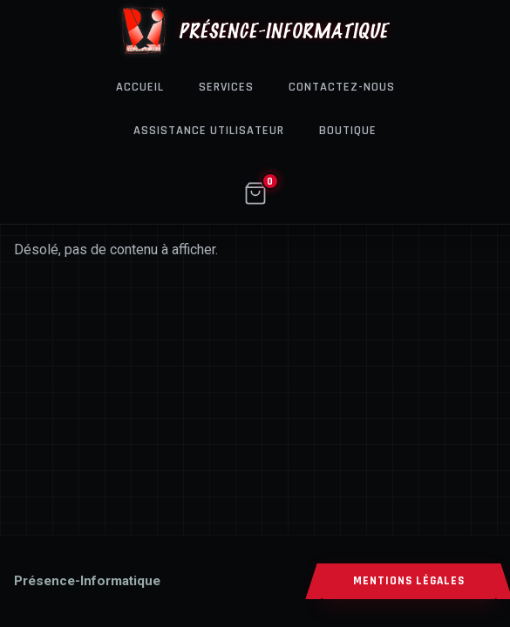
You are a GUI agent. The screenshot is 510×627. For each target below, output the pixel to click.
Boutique (348, 130)
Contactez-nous (342, 87)
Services (226, 87)
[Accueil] (87, 580)
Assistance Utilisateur (208, 130)
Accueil (140, 87)
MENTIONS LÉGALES (409, 581)
